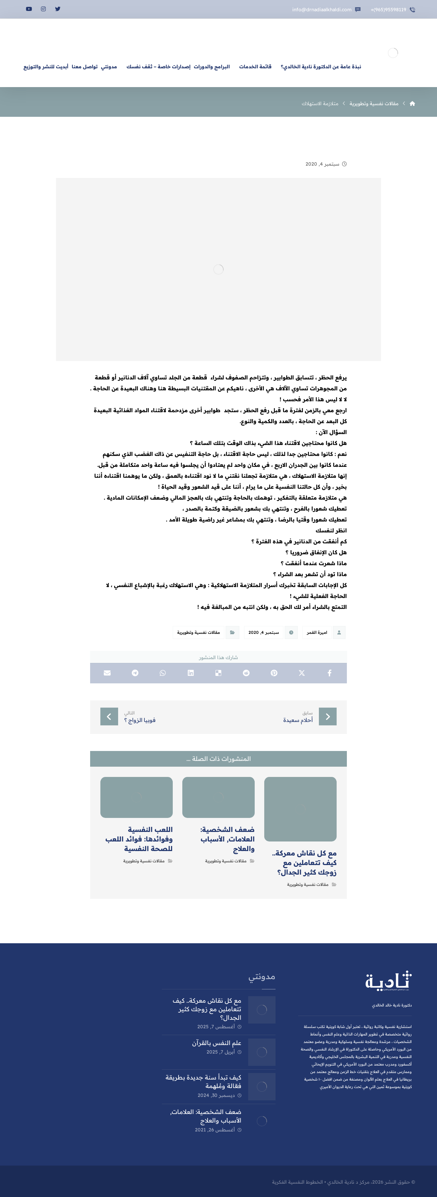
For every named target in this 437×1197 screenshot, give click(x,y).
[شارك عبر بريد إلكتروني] (107, 673)
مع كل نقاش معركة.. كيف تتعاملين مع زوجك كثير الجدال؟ (207, 1009)
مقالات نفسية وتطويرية (198, 632)
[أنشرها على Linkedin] (191, 673)
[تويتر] (58, 9)
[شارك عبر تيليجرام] (135, 673)
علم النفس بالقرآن (216, 1043)
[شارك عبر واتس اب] (163, 673)
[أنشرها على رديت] (246, 673)
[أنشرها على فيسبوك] (330, 673)
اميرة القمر (317, 632)
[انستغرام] (43, 9)
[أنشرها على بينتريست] (274, 673)
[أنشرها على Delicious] (218, 673)
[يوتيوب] (29, 9)
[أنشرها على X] (302, 673)
